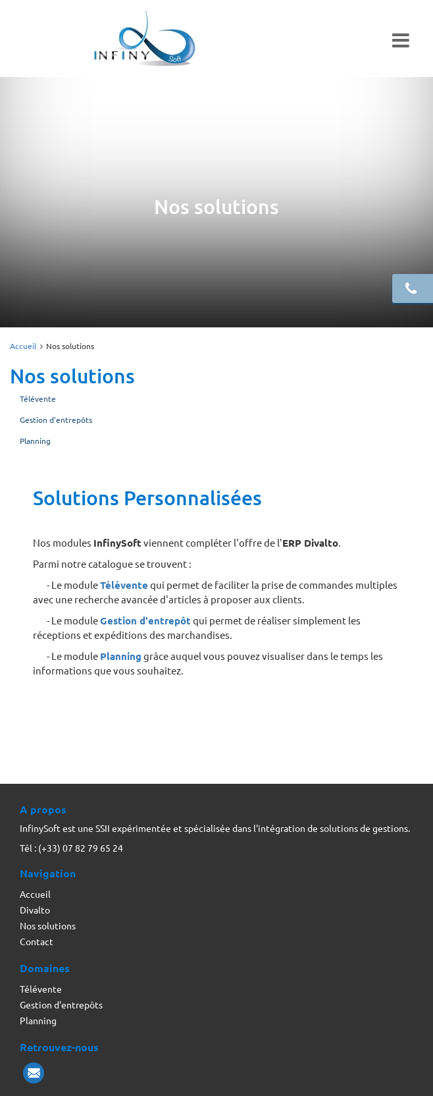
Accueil (23, 346)
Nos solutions (48, 925)
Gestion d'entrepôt (145, 620)
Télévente (38, 398)
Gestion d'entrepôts (56, 419)
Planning (35, 440)
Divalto (35, 910)
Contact (36, 941)
